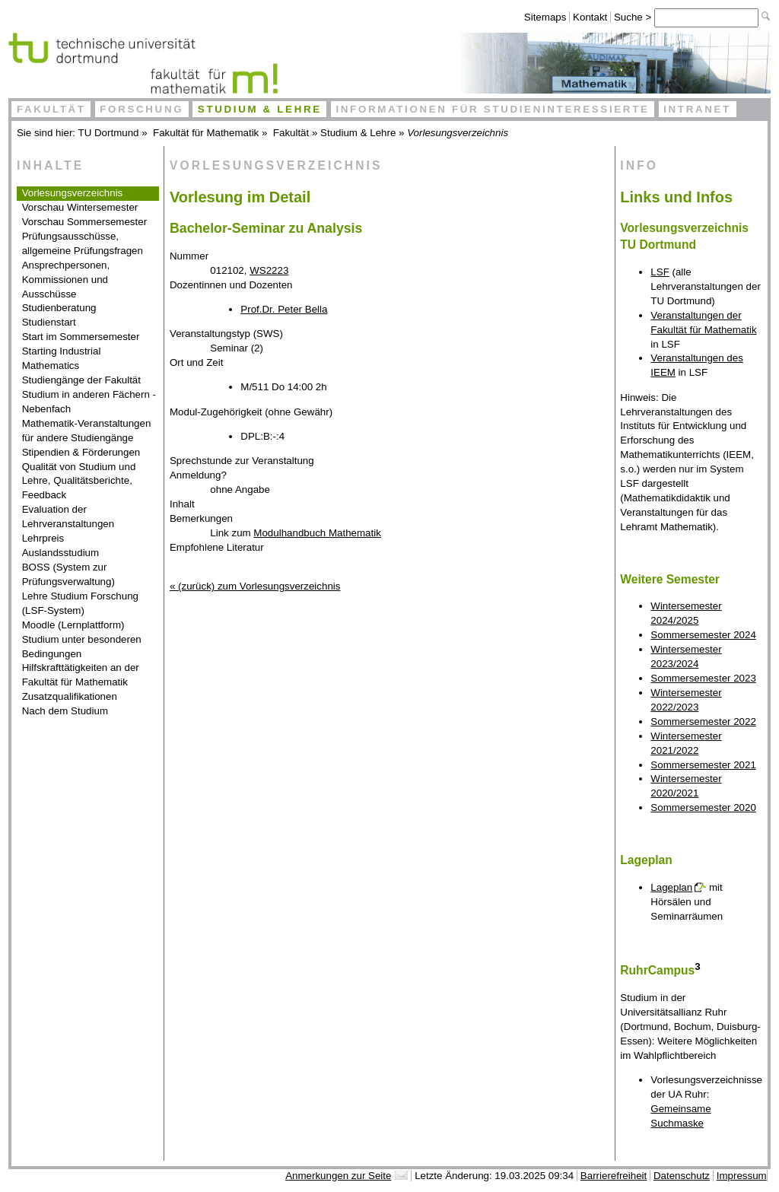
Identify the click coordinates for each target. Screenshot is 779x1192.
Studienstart (49, 322)
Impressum (742, 1175)
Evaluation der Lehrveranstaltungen (68, 516)
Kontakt (590, 17)
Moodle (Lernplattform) (73, 625)
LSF (659, 272)
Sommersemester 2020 (703, 807)
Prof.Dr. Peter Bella (283, 309)
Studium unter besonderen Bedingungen (81, 647)
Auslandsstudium (61, 552)
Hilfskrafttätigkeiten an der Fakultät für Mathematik (80, 675)
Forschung (141, 109)
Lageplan (671, 887)
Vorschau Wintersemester (80, 207)
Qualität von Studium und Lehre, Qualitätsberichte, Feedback (79, 481)
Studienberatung (59, 307)
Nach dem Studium (65, 711)
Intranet (697, 109)
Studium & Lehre (260, 109)
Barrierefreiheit (613, 1175)
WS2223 (269, 270)
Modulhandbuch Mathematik (316, 533)
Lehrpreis (43, 538)
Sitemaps (545, 17)
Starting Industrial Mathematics (61, 358)
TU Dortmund (108, 132)
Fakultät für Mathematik (206, 132)
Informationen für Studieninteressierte (492, 109)
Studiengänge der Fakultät (81, 380)
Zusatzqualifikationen (69, 696)
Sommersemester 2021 (703, 765)
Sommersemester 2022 (703, 721)
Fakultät (51, 109)
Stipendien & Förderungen (81, 452)
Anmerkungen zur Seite (338, 1175)
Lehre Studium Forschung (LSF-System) (80, 603)
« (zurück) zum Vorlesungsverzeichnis (255, 586)
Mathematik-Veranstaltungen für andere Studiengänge (86, 430)
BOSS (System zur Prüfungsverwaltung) (68, 574)
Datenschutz (681, 1175)
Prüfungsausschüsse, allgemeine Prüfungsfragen (82, 243)
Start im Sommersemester (81, 336)
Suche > (634, 17)
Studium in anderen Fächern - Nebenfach (89, 402)
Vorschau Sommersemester (84, 221)
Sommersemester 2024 (703, 635)
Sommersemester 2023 (703, 678)
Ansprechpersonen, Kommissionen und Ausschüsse (66, 279)
